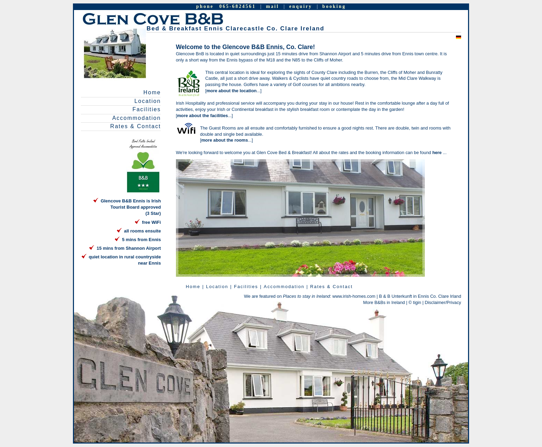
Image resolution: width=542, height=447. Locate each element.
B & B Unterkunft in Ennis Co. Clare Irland (420, 296)
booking (334, 6)
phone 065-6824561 (226, 6)
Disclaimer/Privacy (443, 302)
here (437, 152)
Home (152, 92)
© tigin (415, 302)
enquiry (300, 6)
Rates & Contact (135, 126)
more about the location (231, 90)
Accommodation (136, 118)
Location (147, 101)
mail (272, 6)
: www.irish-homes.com (329, 296)
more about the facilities (202, 115)
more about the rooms (224, 140)
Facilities (146, 109)
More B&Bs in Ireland (384, 302)
